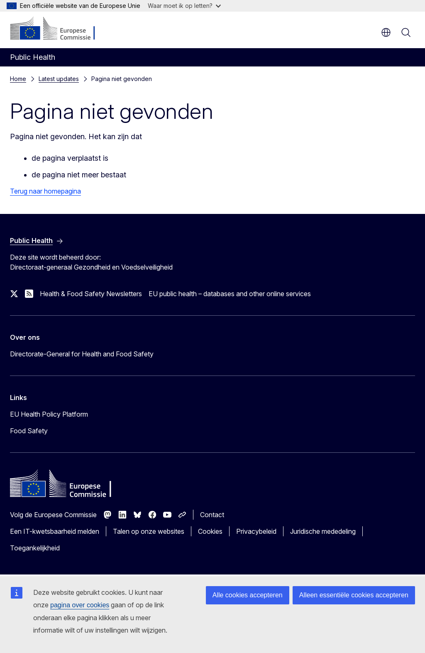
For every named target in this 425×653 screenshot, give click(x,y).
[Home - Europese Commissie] (60, 29)
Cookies (210, 531)
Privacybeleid (256, 531)
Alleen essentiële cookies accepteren (353, 595)
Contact (212, 515)
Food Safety (29, 431)
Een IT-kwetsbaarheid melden (54, 531)
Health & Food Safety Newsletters (91, 294)
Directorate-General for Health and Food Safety (82, 354)
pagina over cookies (79, 605)
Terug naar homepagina (45, 191)
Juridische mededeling (323, 531)
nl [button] (386, 32)
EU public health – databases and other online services (230, 294)
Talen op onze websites (148, 531)
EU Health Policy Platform (49, 414)
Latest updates (59, 78)
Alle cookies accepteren (247, 595)
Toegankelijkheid (35, 548)
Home (18, 78)
